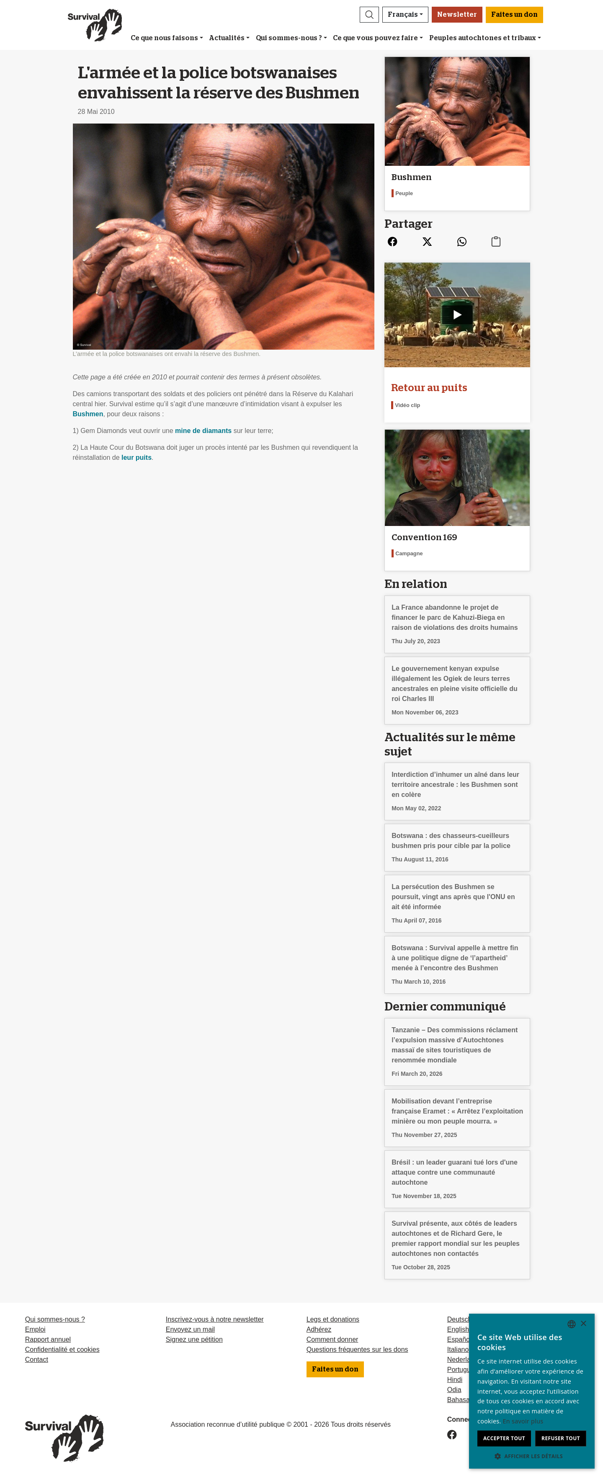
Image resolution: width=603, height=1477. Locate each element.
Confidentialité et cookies (62, 1349)
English (458, 1329)
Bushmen (88, 414)
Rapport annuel (48, 1339)
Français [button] (403, 14)
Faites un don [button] (514, 14)
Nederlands (464, 1359)
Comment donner (332, 1339)
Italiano (458, 1349)
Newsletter (457, 14)
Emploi (35, 1329)
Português (462, 1369)
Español (459, 1339)
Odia (454, 1389)
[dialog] (532, 1391)
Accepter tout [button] (504, 1438)
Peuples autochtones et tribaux (482, 38)
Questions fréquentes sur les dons (357, 1349)
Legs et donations (333, 1319)
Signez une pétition (194, 1339)
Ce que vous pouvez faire (375, 38)
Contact (36, 1359)
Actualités (227, 38)
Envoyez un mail (190, 1329)
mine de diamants (203, 430)
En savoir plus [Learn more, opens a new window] (523, 1421)
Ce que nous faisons (164, 38)
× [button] (583, 1324)
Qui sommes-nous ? (289, 38)
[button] (369, 15)
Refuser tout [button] (560, 1438)
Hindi (454, 1379)
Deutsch (459, 1319)
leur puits (136, 457)
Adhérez (319, 1329)
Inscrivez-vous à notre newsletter (215, 1319)
